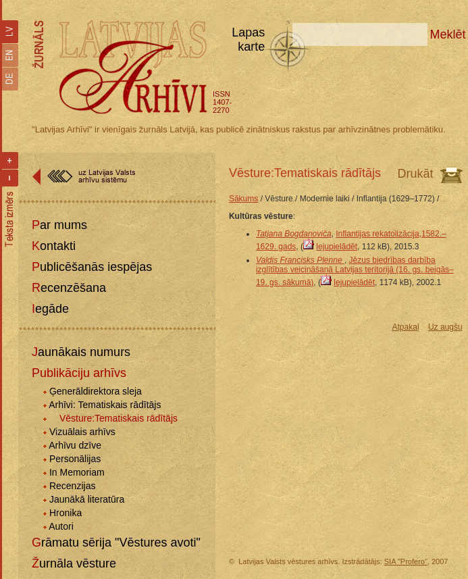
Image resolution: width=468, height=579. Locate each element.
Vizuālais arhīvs (82, 431)
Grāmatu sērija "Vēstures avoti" (116, 542)
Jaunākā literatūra (86, 499)
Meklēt (448, 34)
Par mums (59, 225)
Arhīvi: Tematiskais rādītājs (105, 404)
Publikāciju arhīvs (79, 373)
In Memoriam (77, 472)
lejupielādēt (336, 246)
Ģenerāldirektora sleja (95, 391)
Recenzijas (72, 485)
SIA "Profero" (405, 561)
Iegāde (50, 309)
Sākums (243, 198)
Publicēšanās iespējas (92, 267)
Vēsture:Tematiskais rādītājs (118, 418)
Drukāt (416, 173)
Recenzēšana (69, 288)
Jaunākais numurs (81, 352)
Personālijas (75, 458)
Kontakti (54, 246)
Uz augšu (445, 327)
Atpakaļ (405, 327)
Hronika (65, 512)
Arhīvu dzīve (75, 445)
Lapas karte (248, 39)
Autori (61, 526)
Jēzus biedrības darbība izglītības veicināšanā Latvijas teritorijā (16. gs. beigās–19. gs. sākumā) (355, 271)
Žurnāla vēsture (74, 563)
